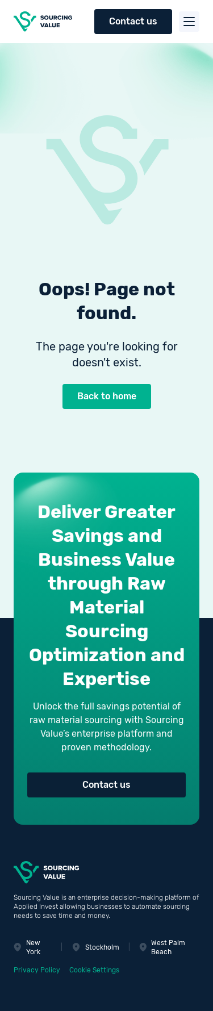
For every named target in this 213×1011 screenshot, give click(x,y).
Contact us (133, 21)
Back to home (106, 396)
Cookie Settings (94, 970)
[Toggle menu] (189, 21)
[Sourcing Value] (45, 21)
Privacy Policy (37, 970)
